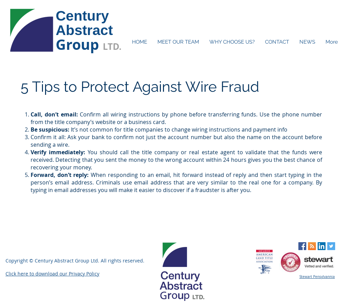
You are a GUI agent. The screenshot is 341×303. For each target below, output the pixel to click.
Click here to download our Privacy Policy (52, 273)
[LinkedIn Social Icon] (322, 246)
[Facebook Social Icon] (302, 246)
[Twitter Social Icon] (331, 246)
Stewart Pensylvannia (317, 276)
